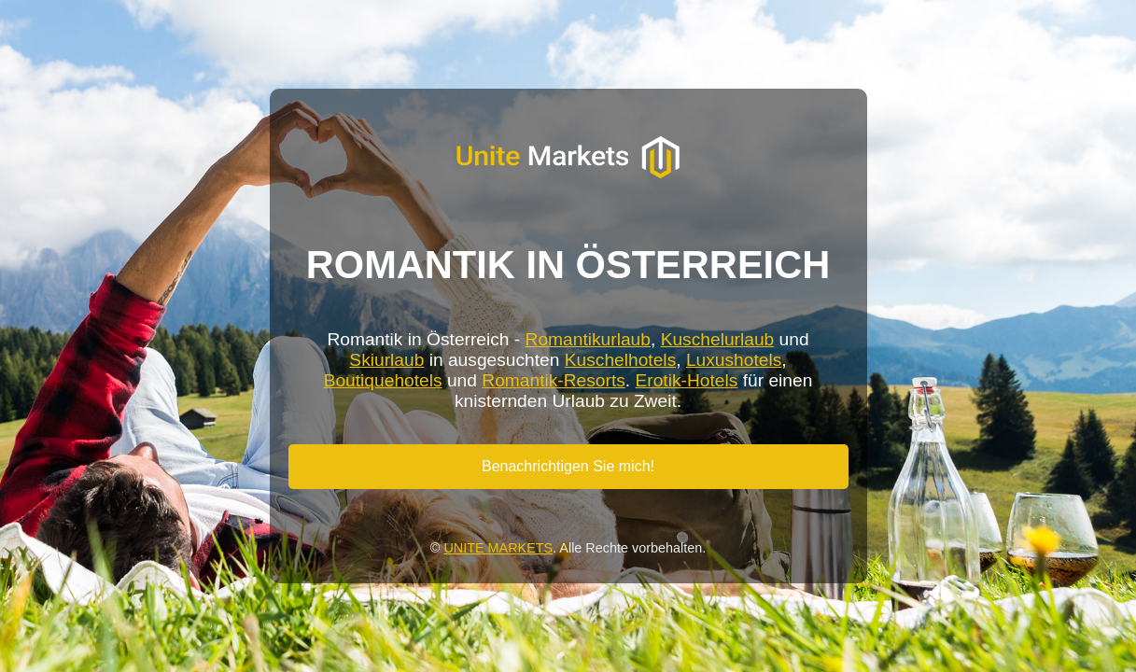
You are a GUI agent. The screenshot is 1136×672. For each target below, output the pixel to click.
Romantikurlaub (588, 339)
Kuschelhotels (620, 360)
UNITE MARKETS (498, 547)
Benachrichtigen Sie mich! (568, 466)
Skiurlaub (386, 360)
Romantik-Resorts (553, 380)
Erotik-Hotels (687, 380)
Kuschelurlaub (718, 339)
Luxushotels (733, 360)
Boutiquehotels (383, 380)
